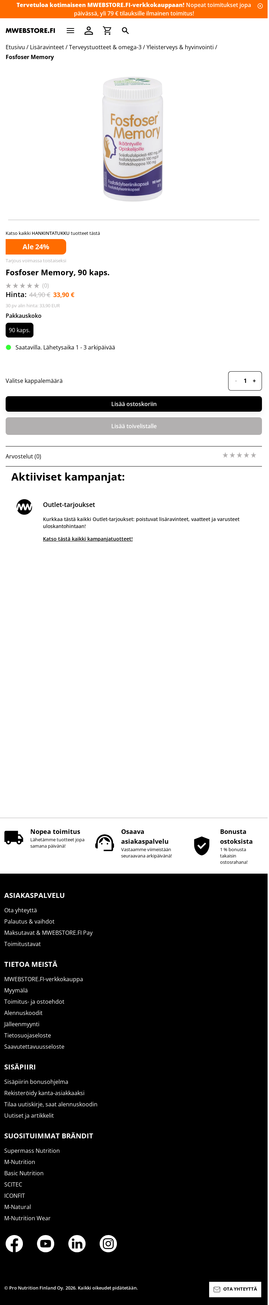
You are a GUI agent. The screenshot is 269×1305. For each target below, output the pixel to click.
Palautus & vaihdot (29, 928)
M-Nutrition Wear (27, 1224)
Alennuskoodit (23, 1019)
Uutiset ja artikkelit (29, 1122)
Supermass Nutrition (32, 1157)
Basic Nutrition (24, 1179)
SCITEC (13, 1191)
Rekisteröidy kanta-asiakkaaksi (44, 1099)
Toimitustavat (22, 950)
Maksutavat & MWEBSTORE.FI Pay (48, 939)
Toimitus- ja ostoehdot (34, 1008)
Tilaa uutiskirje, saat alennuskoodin (51, 1110)
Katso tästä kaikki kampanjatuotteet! (88, 798)
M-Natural (17, 1213)
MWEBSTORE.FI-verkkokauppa (43, 985)
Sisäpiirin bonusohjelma (36, 1088)
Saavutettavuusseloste (34, 1053)
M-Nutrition (19, 1168)
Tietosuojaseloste (27, 1042)
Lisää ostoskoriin (134, 664)
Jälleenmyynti (21, 1030)
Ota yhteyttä (20, 916)
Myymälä (16, 997)
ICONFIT (14, 1202)
